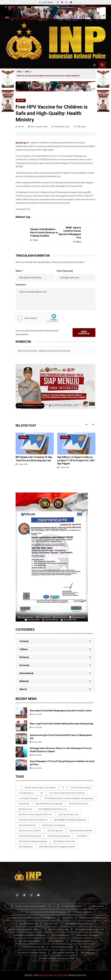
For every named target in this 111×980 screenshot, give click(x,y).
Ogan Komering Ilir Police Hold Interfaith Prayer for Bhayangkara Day (61, 736)
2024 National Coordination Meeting (32, 841)
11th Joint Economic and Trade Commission (67, 793)
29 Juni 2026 (36, 755)
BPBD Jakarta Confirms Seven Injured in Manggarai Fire (70, 232)
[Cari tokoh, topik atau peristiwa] (94, 65)
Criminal (24, 641)
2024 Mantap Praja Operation (58, 836)
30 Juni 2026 (36, 714)
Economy (24, 665)
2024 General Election (27, 825)
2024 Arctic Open (25, 809)
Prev (34, 240)
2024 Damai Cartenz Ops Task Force (33, 820)
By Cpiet (20, 127)
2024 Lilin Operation (55, 831)
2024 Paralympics (25, 847)
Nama (19, 271)
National (20, 100)
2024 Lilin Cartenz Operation (29, 831)
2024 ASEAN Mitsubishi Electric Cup (52, 809)
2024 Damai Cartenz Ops (68, 815)
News (27, 72)
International (26, 673)
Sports (23, 689)
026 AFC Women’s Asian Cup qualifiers (40, 788)
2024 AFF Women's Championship (48, 804)
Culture (24, 649)
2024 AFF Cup (23, 804)
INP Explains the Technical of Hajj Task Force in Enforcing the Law (34, 459)
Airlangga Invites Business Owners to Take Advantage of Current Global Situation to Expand (60, 750)
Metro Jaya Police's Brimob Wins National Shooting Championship (61, 724)
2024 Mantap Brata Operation (80, 831)
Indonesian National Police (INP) (53, 975)
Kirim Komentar (83, 332)
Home (19, 72)
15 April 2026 (21, 464)
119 (41, 793)
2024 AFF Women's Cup (78, 804)
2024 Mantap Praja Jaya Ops (29, 836)
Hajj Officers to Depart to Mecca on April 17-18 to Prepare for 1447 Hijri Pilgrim (76, 460)
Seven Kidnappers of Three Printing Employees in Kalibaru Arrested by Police (62, 763)
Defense (24, 657)
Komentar (21, 284)
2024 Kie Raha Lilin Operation (53, 825)
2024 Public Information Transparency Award (57, 847)
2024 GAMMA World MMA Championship (70, 820)
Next (77, 241)
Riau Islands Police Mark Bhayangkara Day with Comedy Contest (61, 710)
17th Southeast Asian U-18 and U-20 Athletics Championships (69, 798)
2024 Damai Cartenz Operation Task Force (35, 815)
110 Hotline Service (26, 793)
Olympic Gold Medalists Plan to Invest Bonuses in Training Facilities (44, 232)
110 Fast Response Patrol (80, 788)
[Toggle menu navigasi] (102, 65)
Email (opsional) (65, 271)
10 (63, 788)
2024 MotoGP (81, 836)
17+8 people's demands (28, 798)
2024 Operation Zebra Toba (64, 841)
